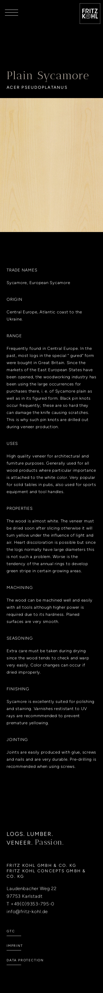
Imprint (15, 953)
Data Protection (25, 967)
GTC (11, 938)
